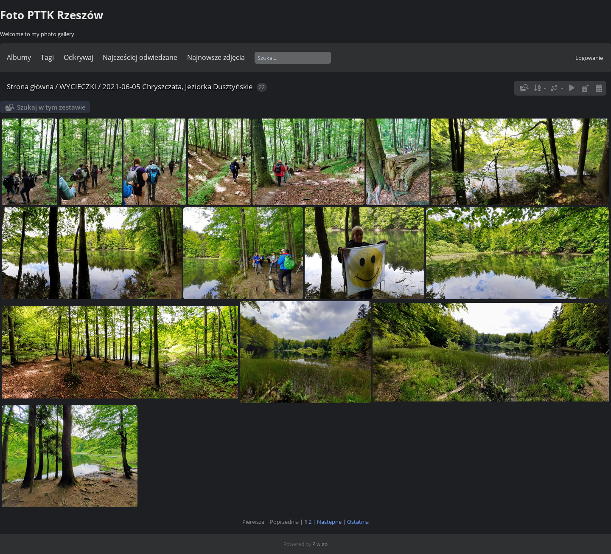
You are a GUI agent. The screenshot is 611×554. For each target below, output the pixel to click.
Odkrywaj (78, 57)
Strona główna (30, 86)
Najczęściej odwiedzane (140, 57)
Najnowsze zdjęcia (216, 57)
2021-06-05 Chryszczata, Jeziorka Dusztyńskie (177, 86)
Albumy (19, 57)
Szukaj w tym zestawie (51, 107)
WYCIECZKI (77, 86)
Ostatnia (358, 522)
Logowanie (589, 58)
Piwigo (320, 544)
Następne (329, 522)
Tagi (47, 57)
